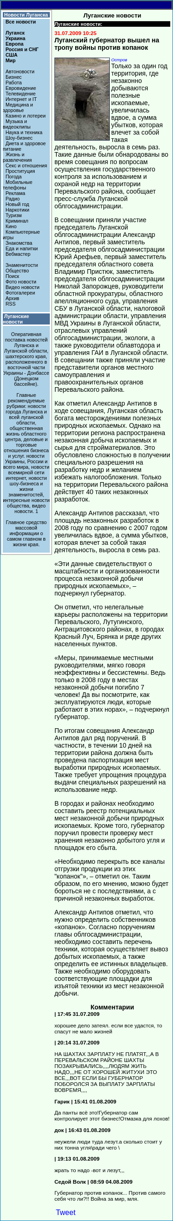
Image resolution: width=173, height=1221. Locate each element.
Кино (11, 226)
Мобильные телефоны (17, 184)
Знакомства (19, 243)
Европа (15, 44)
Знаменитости (22, 265)
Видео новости (23, 287)
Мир (11, 60)
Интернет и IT (21, 99)
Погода (14, 176)
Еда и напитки (22, 248)
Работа (14, 82)
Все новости (21, 21)
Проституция (20, 171)
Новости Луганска (26, 15)
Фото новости (21, 281)
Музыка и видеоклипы (16, 124)
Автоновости (20, 71)
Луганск (15, 32)
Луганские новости (16, 318)
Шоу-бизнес (19, 138)
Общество (17, 270)
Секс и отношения (26, 165)
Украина (15, 38)
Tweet (66, 1212)
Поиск (12, 276)
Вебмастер (18, 254)
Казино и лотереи (26, 115)
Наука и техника (24, 132)
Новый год (17, 204)
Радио (13, 198)
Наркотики (17, 209)
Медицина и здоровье (18, 107)
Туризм (14, 215)
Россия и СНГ (22, 49)
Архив (12, 298)
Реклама (15, 193)
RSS (11, 304)
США (12, 55)
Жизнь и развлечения (17, 157)
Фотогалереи (20, 292)
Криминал (17, 221)
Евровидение (21, 88)
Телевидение (21, 93)
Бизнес (14, 77)
